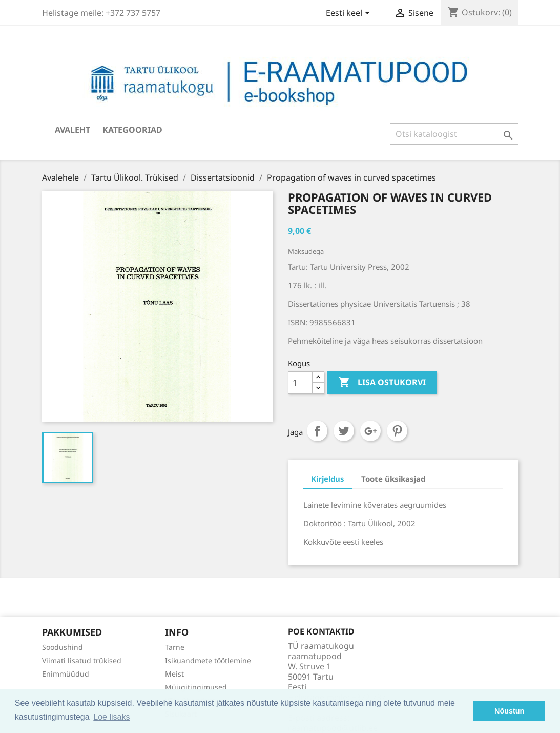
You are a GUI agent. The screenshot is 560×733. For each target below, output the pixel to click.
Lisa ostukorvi (382, 382)
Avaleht (72, 129)
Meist (174, 674)
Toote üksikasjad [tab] (393, 478)
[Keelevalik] (350, 14)
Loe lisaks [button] (111, 716)
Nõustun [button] (509, 711)
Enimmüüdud (65, 674)
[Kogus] (300, 382)
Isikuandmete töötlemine (208, 660)
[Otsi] (454, 134)
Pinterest (397, 431)
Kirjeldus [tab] (327, 478)
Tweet (344, 431)
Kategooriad (132, 129)
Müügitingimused (196, 687)
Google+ (370, 431)
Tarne (174, 647)
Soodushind (62, 647)
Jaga (317, 431)
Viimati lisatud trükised (81, 660)
